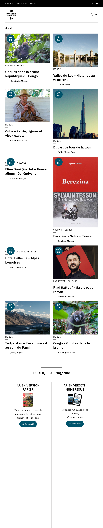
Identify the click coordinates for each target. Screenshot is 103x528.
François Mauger (18, 178)
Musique (22, 163)
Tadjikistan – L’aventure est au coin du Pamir (26, 345)
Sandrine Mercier (66, 241)
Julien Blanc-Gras (66, 152)
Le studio (33, 3)
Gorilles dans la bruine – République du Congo (23, 74)
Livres (69, 230)
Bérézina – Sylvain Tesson (73, 236)
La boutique (21, 3)
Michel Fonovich (18, 267)
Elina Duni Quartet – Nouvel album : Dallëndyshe (26, 171)
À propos (9, 3)
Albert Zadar (64, 84)
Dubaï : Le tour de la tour (72, 147)
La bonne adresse (27, 252)
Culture (58, 230)
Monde (21, 65)
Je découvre (28, 424)
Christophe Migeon (19, 81)
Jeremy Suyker (17, 352)
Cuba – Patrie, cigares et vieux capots (23, 133)
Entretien (59, 281)
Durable (10, 65)
